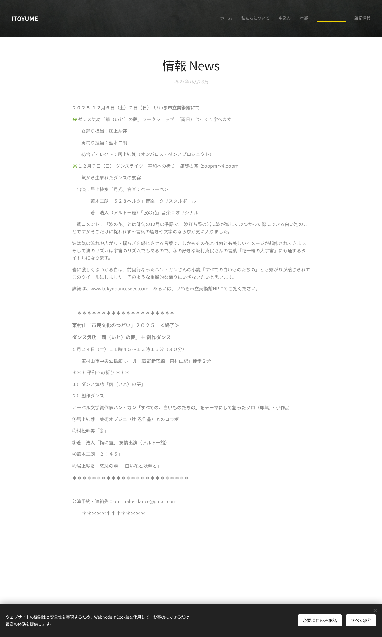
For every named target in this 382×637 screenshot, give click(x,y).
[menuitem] (326, 18)
